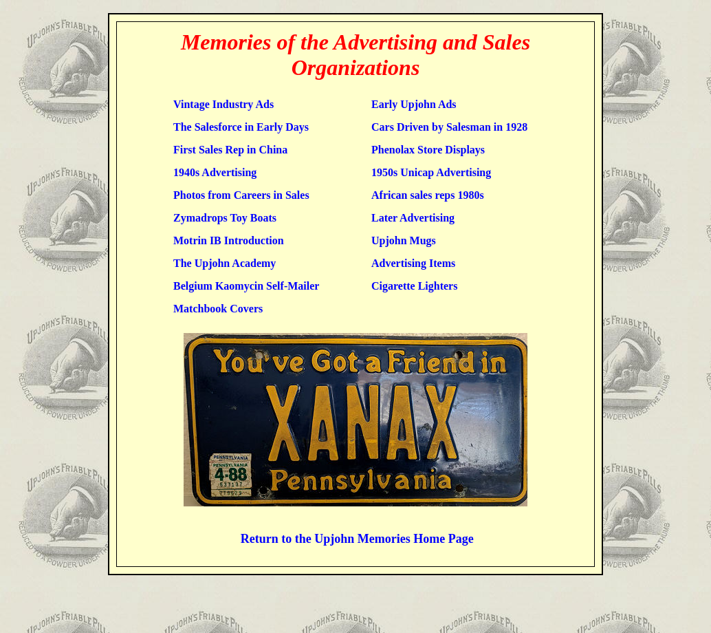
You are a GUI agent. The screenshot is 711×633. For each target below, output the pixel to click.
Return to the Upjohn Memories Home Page (357, 539)
